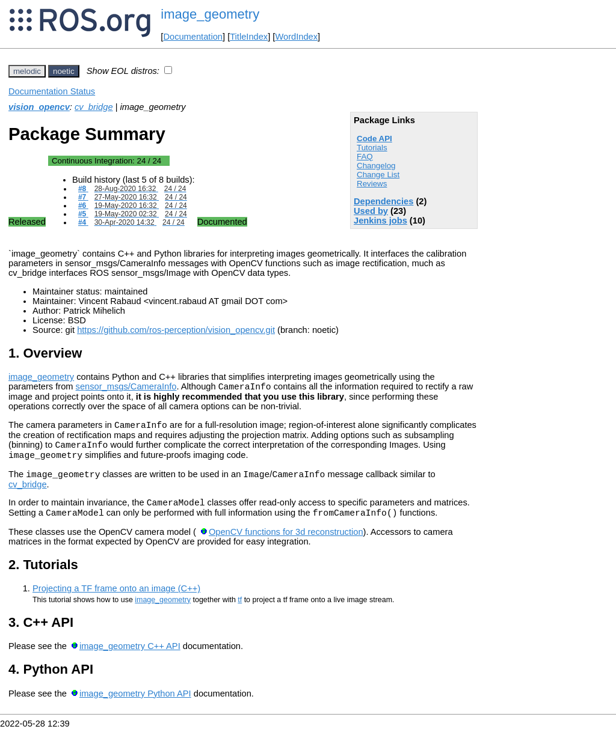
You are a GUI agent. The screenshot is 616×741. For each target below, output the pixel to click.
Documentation (193, 36)
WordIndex (296, 36)
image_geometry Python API (135, 706)
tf (240, 612)
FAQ (365, 156)
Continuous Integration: (106, 160)
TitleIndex (249, 36)
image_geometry (210, 14)
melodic (27, 71)
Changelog (376, 165)
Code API (374, 138)
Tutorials (372, 147)
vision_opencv (39, 107)
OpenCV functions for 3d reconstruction (286, 544)
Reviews (372, 183)
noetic (64, 71)
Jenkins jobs (380, 220)
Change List (378, 174)
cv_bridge (94, 107)
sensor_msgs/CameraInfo (126, 388)
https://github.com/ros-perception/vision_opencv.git (176, 330)
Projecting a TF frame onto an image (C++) (116, 601)
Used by (371, 211)
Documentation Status (51, 91)
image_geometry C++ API (129, 658)
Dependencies (383, 201)
